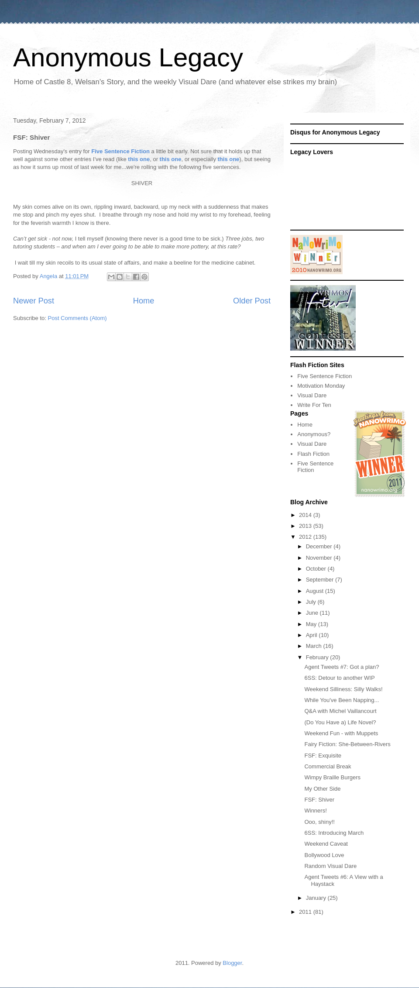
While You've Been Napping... (341, 700)
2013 (306, 526)
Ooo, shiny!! (319, 822)
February (318, 657)
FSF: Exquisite (322, 755)
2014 (306, 515)
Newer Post (33, 300)
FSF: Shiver (319, 799)
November (320, 557)
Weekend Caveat (326, 843)
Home (144, 300)
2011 (306, 912)
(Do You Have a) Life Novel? (340, 722)
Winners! (315, 810)
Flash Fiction (313, 454)
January (317, 898)
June (313, 612)
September (320, 579)
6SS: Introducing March (334, 833)
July (312, 602)
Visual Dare (311, 395)
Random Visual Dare (330, 866)
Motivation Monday (321, 385)
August (315, 591)
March (314, 646)
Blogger (232, 963)
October (317, 568)
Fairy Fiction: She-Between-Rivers (347, 744)
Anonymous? (313, 434)
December (320, 546)
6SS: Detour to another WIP (339, 678)
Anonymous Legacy (128, 57)
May (312, 624)
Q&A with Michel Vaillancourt (340, 711)
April (312, 635)
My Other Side (322, 788)
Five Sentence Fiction (120, 151)
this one (139, 159)
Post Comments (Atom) (77, 318)
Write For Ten (314, 405)
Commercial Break (327, 766)
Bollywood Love (324, 855)
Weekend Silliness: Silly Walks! (343, 689)
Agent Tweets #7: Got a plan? (341, 667)
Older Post (252, 300)
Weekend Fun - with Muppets (341, 733)
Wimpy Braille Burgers (332, 777)
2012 (306, 537)
